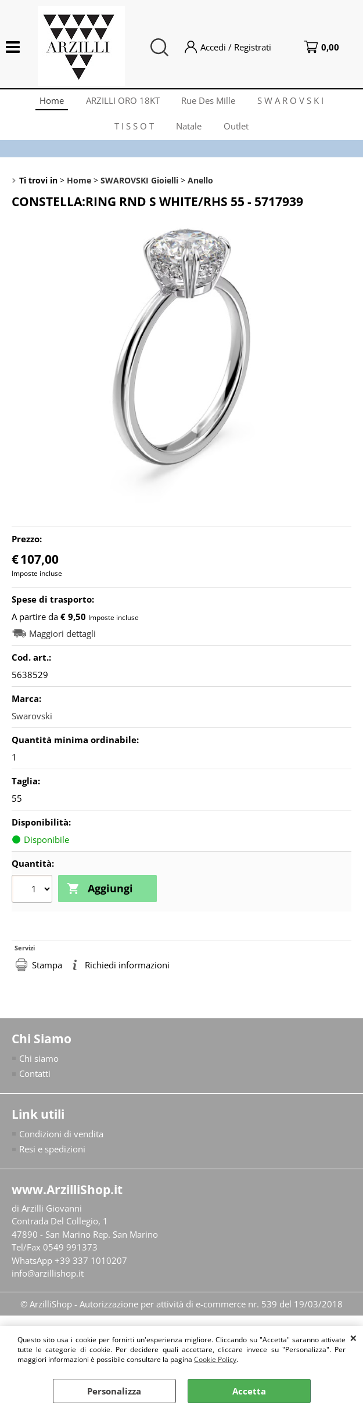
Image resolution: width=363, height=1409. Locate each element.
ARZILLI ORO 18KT (122, 101)
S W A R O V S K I (293, 101)
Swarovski (32, 722)
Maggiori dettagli (62, 640)
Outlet (237, 130)
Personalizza (114, 1391)
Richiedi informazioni (127, 970)
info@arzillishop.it (48, 1279)
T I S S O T (133, 130)
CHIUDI (353, 1337)
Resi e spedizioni (52, 1155)
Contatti (35, 1080)
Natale (189, 130)
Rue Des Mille (209, 101)
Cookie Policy (215, 1359)
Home (50, 101)
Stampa (47, 970)
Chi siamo (39, 1064)
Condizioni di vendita (61, 1139)
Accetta (249, 1391)
